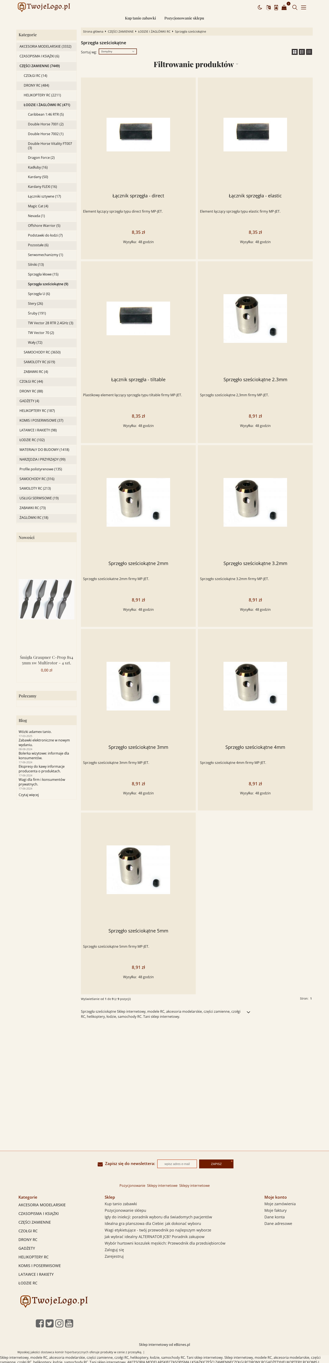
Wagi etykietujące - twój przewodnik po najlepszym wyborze (158, 1230)
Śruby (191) (37, 313)
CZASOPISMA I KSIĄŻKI (38, 1213)
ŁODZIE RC (27, 1282)
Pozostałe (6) (38, 245)
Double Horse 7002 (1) (46, 134)
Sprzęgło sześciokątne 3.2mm (255, 563)
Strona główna (93, 31)
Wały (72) (35, 343)
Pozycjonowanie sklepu (184, 17)
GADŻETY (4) (29, 401)
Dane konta (274, 1216)
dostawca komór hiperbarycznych (65, 1352)
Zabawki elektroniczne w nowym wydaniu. (44, 742)
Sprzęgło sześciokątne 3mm (138, 747)
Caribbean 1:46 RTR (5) (46, 114)
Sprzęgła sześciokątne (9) (48, 284)
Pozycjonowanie (132, 1185)
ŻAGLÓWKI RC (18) (33, 518)
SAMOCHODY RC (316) (36, 479)
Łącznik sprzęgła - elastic (255, 195)
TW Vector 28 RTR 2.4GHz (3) (50, 323)
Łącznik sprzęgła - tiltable (138, 379)
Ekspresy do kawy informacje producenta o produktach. (42, 768)
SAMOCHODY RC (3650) (42, 352)
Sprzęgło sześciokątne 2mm (138, 563)
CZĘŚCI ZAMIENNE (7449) (39, 66)
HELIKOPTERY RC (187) (37, 411)
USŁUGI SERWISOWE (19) (39, 498)
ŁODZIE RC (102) (32, 440)
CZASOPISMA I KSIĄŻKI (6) (39, 56)
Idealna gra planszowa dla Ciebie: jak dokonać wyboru (153, 1223)
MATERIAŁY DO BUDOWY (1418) (44, 450)
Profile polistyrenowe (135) (40, 469)
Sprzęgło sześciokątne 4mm (255, 747)
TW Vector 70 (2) (41, 333)
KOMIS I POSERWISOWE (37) (41, 420)
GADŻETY (26, 1248)
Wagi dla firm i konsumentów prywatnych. (42, 782)
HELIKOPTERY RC (33, 1256)
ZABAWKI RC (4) (36, 372)
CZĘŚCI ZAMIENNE (121, 31)
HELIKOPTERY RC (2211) (42, 95)
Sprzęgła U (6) (39, 294)
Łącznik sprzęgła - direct (138, 195)
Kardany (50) (38, 177)
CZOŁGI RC (27, 1230)
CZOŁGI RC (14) (35, 76)
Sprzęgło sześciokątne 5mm (138, 930)
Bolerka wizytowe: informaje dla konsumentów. (44, 755)
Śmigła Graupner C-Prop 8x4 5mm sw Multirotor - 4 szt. (46, 659)
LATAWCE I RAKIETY (36, 1274)
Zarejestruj (114, 1256)
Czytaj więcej (29, 794)
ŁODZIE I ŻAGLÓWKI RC (154, 31)
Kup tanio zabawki (140, 17)
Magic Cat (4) (38, 206)
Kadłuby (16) (38, 167)
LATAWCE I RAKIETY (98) (38, 430)
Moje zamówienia (280, 1203)
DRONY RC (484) (36, 85)
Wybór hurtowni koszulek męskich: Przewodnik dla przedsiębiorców (165, 1243)
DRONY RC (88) (31, 391)
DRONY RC (27, 1239)
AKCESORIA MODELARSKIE (42, 1204)
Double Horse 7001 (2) (46, 124)
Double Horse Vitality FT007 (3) (50, 146)
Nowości (27, 537)
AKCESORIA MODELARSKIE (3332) (45, 46)
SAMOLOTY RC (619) (39, 362)
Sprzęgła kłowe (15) (43, 274)
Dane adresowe (278, 1223)
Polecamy (28, 695)
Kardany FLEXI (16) (42, 187)
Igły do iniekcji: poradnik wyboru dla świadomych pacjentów (158, 1216)
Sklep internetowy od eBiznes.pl (164, 1344)
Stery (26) (35, 304)
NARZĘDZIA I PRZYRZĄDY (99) (42, 459)
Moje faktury (275, 1210)
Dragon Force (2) (41, 158)
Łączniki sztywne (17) (44, 196)
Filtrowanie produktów (194, 64)
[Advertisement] (164, 1055)
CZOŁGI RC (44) (31, 382)
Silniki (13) (36, 265)
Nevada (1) (36, 216)
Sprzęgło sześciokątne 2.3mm (255, 379)
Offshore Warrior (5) (44, 226)
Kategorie (28, 34)
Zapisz (216, 1164)
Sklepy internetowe (162, 1185)
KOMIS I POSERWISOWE (39, 1265)
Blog (23, 720)
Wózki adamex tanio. (35, 731)
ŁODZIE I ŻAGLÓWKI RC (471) (47, 105)
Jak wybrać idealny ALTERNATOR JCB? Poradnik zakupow (154, 1236)
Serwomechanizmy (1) (45, 255)
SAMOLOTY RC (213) (35, 488)
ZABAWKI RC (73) (32, 508)
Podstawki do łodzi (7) (45, 235)
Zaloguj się (114, 1249)
